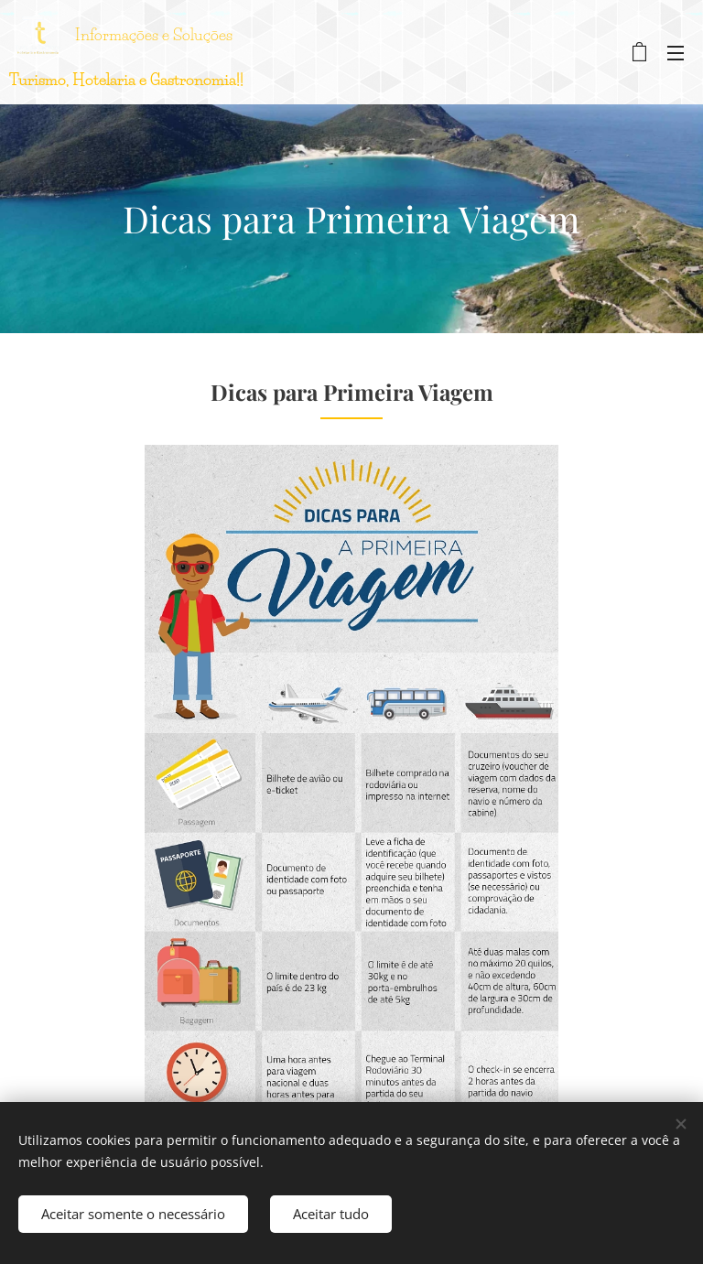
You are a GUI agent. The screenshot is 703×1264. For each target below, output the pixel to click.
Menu (675, 53)
